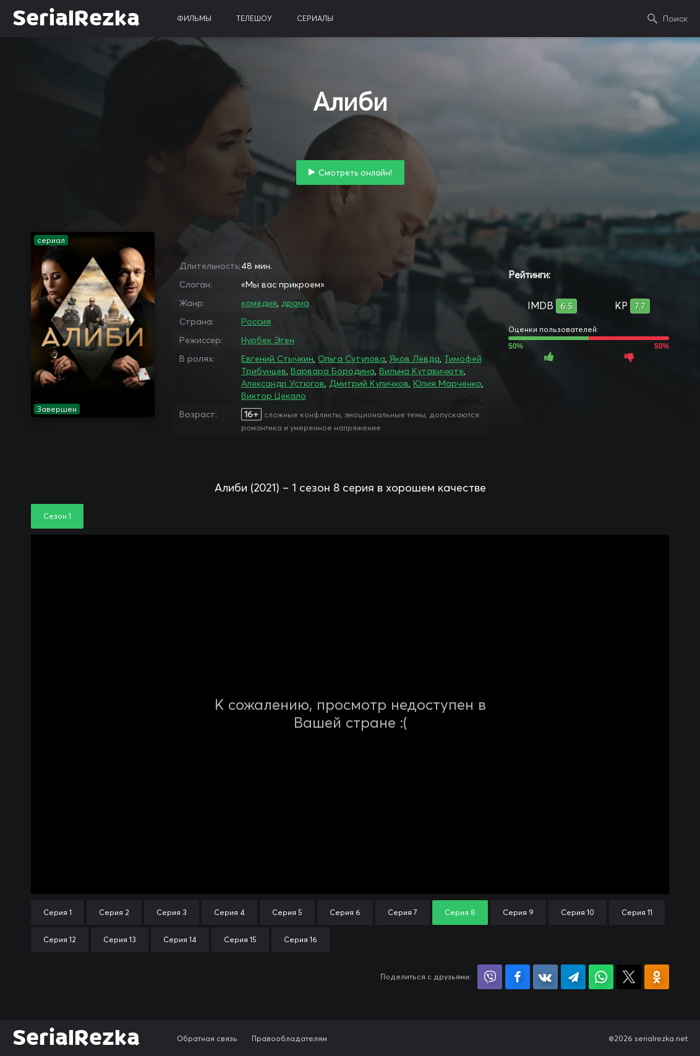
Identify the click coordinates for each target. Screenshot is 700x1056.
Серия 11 (636, 912)
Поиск (675, 18)
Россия (256, 321)
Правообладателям (289, 1038)
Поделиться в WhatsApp (601, 976)
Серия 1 (57, 912)
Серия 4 (229, 912)
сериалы (315, 18)
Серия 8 (460, 912)
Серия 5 (287, 912)
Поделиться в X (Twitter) (629, 976)
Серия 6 (345, 912)
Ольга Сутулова (351, 358)
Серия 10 (577, 912)
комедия (259, 303)
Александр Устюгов (283, 383)
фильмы (194, 18)
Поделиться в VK (545, 976)
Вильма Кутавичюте (421, 371)
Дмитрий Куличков (369, 383)
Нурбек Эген (267, 340)
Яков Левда (415, 358)
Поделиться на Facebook (517, 976)
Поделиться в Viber (489, 976)
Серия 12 (59, 939)
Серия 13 (119, 939)
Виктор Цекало (273, 395)
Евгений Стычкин (277, 358)
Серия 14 (180, 939)
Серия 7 (402, 912)
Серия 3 (171, 912)
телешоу (254, 18)
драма (295, 303)
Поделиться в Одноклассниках (656, 976)
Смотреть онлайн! (355, 172)
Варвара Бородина (333, 371)
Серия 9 (518, 912)
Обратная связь (207, 1038)
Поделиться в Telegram (573, 976)
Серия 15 (240, 939)
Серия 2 (114, 912)
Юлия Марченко (447, 383)
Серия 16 (300, 939)
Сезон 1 (57, 516)
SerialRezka (76, 18)
